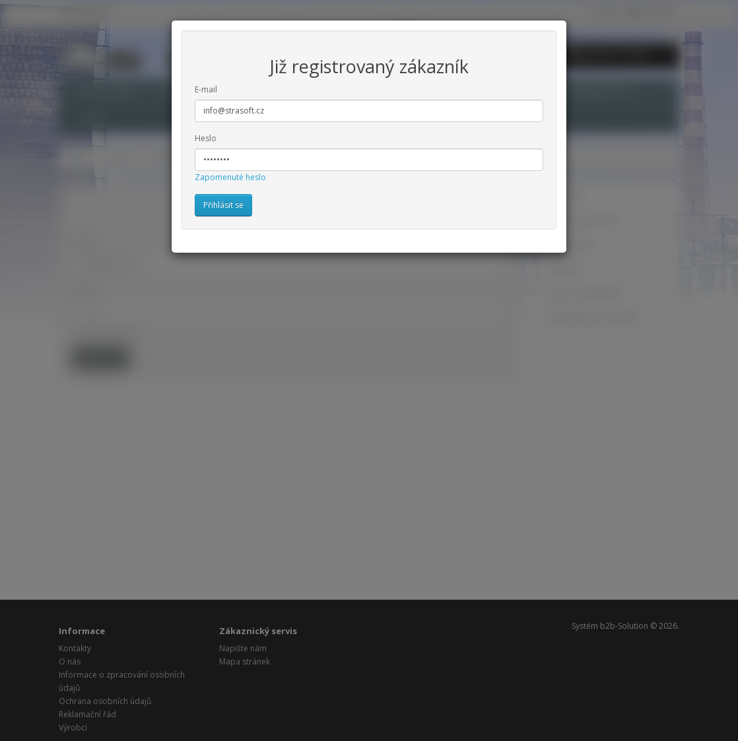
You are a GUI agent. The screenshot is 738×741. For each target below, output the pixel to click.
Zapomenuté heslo (230, 177)
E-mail (206, 89)
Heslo (206, 138)
